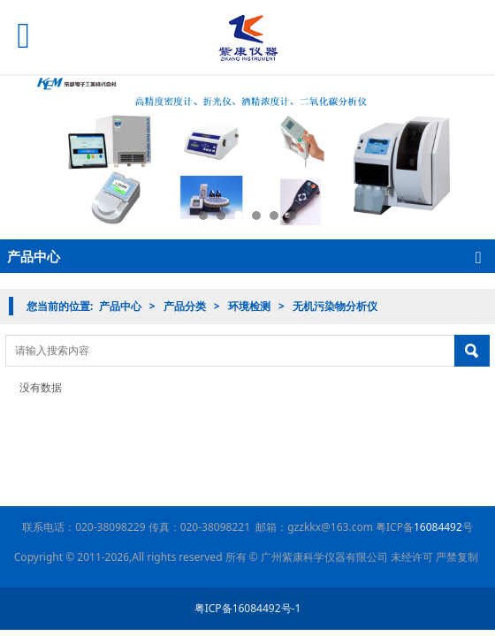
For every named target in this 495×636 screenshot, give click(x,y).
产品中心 (120, 306)
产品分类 (185, 306)
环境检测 (249, 306)
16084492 (438, 526)
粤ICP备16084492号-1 (247, 608)
